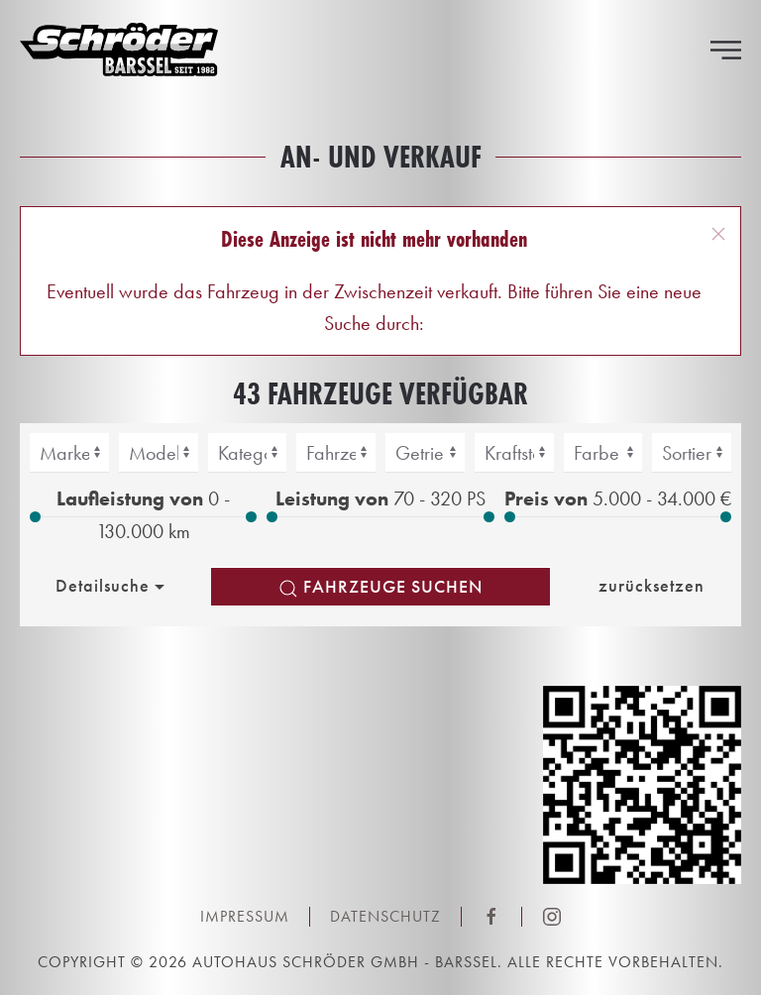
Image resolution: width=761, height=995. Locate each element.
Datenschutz (385, 916)
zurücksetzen (651, 585)
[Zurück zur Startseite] (119, 49)
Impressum (244, 916)
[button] (725, 49)
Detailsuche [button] (112, 586)
